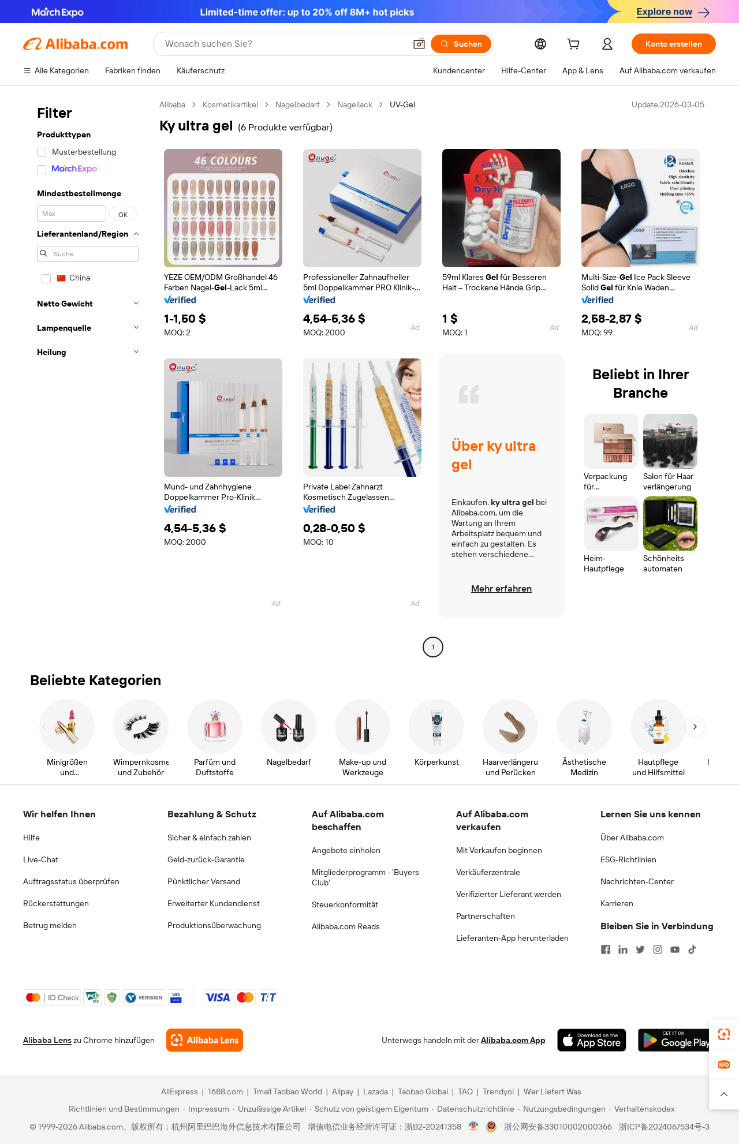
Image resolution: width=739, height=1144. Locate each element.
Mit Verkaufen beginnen (499, 850)
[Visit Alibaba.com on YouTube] (675, 949)
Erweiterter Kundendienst (213, 903)
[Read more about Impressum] (206, 1109)
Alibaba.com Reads (346, 926)
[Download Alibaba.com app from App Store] (591, 1040)
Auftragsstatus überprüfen (71, 881)
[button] (419, 44)
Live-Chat (40, 859)
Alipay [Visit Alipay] (342, 1091)
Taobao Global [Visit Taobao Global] (423, 1091)
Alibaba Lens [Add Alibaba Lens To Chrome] (47, 1040)
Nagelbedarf (297, 104)
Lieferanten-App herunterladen (512, 938)
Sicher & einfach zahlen (209, 837)
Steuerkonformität (345, 904)
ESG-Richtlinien (628, 859)
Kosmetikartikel (230, 104)
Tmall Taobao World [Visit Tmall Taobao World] (287, 1091)
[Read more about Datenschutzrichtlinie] (473, 1109)
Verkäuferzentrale (488, 872)
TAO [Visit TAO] (465, 1091)
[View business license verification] (473, 1126)
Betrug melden (50, 925)
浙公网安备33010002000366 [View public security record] (558, 1126)
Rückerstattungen (56, 903)
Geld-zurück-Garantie (206, 859)
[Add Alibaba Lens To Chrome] (204, 1040)
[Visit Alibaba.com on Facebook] (605, 949)
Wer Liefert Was (552, 1091)
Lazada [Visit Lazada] (375, 1091)
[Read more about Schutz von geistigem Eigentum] (368, 1109)
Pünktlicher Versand (203, 881)
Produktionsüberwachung (214, 925)
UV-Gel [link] (402, 104)
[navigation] (87, 377)
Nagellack (354, 104)
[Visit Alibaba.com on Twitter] (640, 949)
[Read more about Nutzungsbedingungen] (562, 1109)
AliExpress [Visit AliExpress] (179, 1091)
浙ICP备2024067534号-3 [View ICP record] (664, 1126)
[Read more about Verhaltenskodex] (641, 1109)
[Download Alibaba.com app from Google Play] (677, 1040)
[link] (724, 1034)
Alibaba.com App (513, 1040)
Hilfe (31, 837)
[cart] (575, 45)
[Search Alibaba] (284, 44)
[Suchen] (461, 44)
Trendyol (498, 1091)
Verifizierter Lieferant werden (508, 894)
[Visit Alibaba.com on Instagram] (657, 949)
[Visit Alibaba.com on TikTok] (692, 949)
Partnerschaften (485, 916)
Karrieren (616, 903)
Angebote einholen (346, 850)
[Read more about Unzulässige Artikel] (269, 1109)
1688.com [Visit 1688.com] (225, 1091)
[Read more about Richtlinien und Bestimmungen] (122, 1109)
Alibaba (172, 104)
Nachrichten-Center (637, 881)
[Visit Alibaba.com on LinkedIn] (623, 949)
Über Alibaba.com (632, 837)
